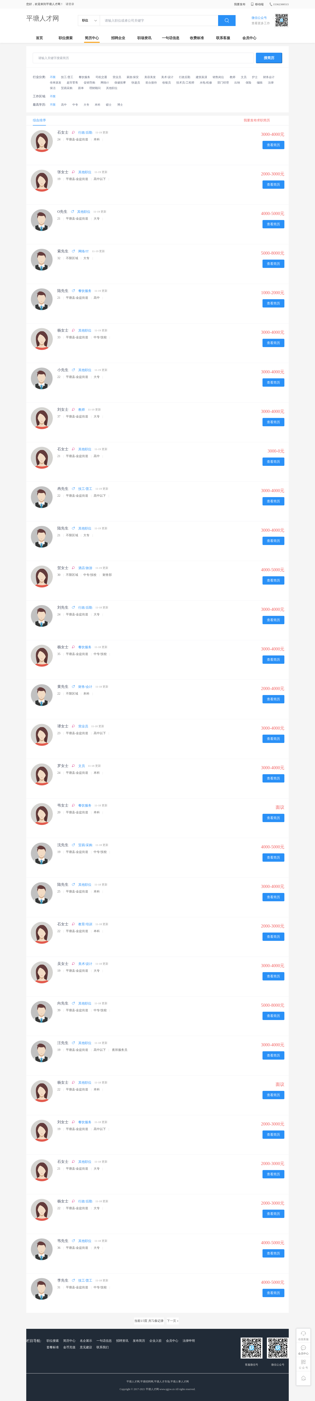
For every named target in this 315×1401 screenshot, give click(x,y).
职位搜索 (66, 38)
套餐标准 (53, 1347)
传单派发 (55, 82)
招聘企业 (118, 38)
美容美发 (150, 77)
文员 (244, 77)
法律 (271, 82)
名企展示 (86, 1340)
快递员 (135, 82)
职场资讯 (144, 38)
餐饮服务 (84, 77)
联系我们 (102, 1347)
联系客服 (223, 38)
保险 (248, 82)
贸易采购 (66, 88)
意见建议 (86, 1347)
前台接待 (151, 82)
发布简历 (139, 1340)
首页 (39, 38)
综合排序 (39, 120)
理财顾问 (95, 88)
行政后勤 (184, 77)
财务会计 (269, 77)
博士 (120, 104)
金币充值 (69, 1347)
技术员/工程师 (185, 82)
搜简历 (269, 58)
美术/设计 (167, 77)
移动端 (257, 4)
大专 (86, 104)
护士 (255, 77)
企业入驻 (155, 1340)
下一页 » (172, 1320)
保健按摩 (120, 82)
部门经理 (223, 82)
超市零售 (72, 82)
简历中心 (92, 38)
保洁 (53, 88)
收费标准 (197, 38)
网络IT (105, 82)
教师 (232, 77)
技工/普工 (67, 77)
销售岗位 (218, 77)
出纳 (237, 82)
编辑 (259, 82)
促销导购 (89, 82)
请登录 (70, 4)
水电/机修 (206, 82)
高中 (64, 104)
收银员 (166, 82)
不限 (53, 77)
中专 (75, 104)
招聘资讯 (122, 1340)
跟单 (81, 88)
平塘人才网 (42, 18)
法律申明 (189, 1340)
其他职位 (111, 88)
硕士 (109, 104)
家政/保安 (133, 77)
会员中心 (249, 38)
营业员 (117, 77)
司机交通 (101, 77)
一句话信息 (170, 38)
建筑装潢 (201, 77)
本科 (97, 104)
